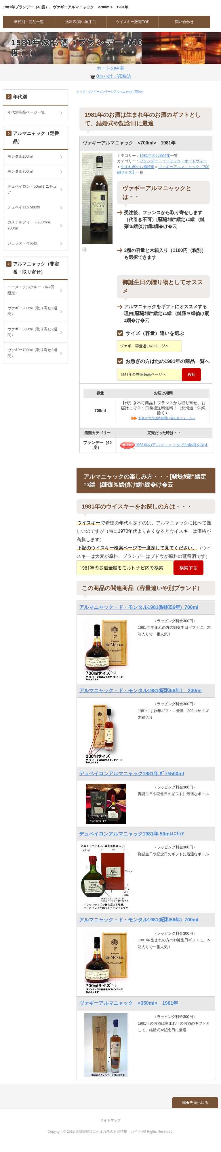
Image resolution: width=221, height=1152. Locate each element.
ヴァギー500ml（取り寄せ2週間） (32, 332)
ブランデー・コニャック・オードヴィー (173, 161)
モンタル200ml (20, 156)
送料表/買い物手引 (80, 22)
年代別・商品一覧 (29, 22)
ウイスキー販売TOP (133, 22)
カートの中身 (110, 73)
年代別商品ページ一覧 (26, 112)
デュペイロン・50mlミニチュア (32, 189)
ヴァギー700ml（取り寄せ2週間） (32, 353)
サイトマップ (110, 1120)
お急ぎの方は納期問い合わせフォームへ (166, 418)
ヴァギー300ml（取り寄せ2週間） (32, 311)
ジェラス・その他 (22, 243)
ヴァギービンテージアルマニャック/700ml (115, 91)
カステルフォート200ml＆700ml (29, 225)
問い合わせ (184, 22)
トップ (81, 91)
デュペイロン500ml (23, 207)
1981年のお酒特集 (155, 155)
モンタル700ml (20, 171)
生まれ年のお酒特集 (138, 167)
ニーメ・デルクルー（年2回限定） (30, 290)
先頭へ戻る (199, 1102)
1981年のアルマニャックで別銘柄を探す (164, 445)
